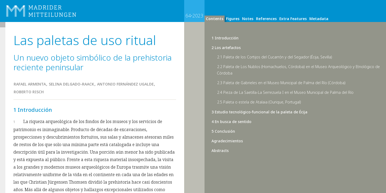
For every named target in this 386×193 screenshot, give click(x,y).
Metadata (318, 18)
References (266, 18)
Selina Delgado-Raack (71, 84)
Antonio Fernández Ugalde (125, 84)
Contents (214, 18)
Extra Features (293, 18)
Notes (247, 18)
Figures (232, 18)
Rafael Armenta (30, 84)
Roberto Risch (29, 91)
